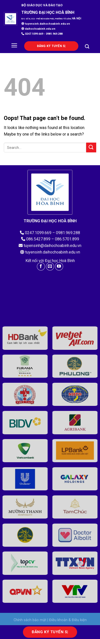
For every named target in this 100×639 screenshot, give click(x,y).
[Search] (87, 46)
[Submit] (91, 147)
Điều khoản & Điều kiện (68, 620)
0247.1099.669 (33, 33)
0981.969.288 (54, 33)
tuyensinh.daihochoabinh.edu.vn (45, 23)
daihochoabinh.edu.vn (40, 28)
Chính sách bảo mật (30, 620)
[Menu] (14, 45)
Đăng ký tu (51, 46)
